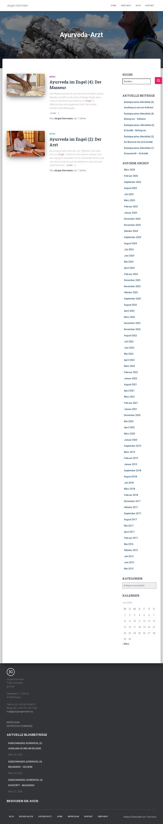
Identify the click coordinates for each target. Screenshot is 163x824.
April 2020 (129, 427)
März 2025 (129, 200)
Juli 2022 (129, 341)
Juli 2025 (129, 194)
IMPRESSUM (13, 722)
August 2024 (130, 243)
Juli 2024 (129, 249)
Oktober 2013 (131, 550)
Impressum (73, 816)
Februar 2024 (131, 274)
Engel (88, 101)
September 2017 (132, 513)
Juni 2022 (129, 347)
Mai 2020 (128, 421)
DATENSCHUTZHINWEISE (20, 726)
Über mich (126, 5)
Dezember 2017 (132, 501)
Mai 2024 (128, 261)
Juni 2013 (129, 562)
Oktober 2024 (131, 231)
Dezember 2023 (132, 280)
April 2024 (129, 268)
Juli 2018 (129, 482)
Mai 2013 (128, 568)
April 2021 (129, 390)
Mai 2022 (128, 354)
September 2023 (132, 298)
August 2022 (130, 335)
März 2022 (129, 366)
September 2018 (132, 470)
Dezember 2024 (132, 219)
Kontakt (149, 5)
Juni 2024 (129, 255)
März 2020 (129, 433)
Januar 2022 (130, 378)
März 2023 (129, 317)
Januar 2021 (130, 409)
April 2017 (129, 532)
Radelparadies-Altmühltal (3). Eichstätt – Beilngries (25, 783)
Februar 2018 (131, 495)
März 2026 (129, 169)
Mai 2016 (128, 544)
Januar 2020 (130, 440)
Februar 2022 (131, 372)
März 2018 (129, 489)
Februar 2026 (131, 176)
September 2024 (132, 237)
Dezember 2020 (132, 415)
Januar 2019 (130, 464)
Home (113, 5)
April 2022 (129, 360)
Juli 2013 (129, 556)
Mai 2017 (128, 525)
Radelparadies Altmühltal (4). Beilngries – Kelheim (25, 764)
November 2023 (132, 286)
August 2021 (130, 384)
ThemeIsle (151, 817)
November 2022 (132, 329)
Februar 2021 (131, 403)
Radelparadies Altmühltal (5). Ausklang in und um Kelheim (25, 746)
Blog (138, 5)
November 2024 (132, 225)
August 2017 (130, 519)
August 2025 (130, 188)
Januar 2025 (130, 212)
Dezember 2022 (132, 323)
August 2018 (130, 476)
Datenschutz (45, 816)
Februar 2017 (131, 538)
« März (125, 644)
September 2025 (132, 182)
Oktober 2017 (131, 507)
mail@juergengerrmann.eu (20, 711)
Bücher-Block (26, 816)
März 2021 (129, 396)
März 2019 (129, 452)
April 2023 (129, 311)
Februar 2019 (131, 458)
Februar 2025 (131, 206)
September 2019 (132, 446)
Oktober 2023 (131, 292)
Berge (52, 77)
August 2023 (130, 305)
